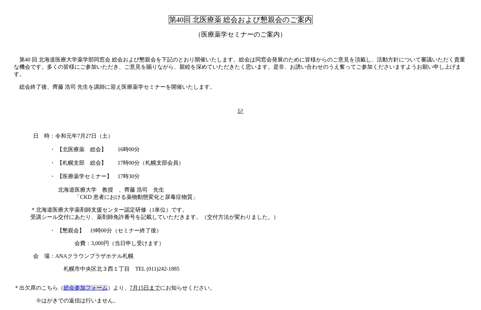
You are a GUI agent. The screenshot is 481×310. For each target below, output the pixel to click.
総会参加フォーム (85, 288)
